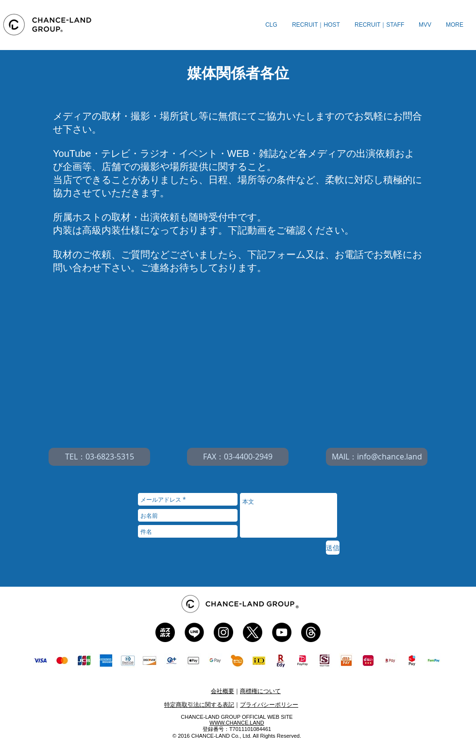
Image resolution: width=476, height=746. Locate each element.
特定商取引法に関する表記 (199, 704)
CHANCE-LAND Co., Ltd (220, 736)
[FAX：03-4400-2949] (238, 457)
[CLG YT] (281, 632)
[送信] (333, 548)
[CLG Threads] (311, 632)
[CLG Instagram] (223, 632)
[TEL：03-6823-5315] (99, 457)
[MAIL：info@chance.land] (376, 457)
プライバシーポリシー (269, 704)
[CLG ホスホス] (165, 632)
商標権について (260, 691)
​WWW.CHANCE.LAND (236, 723)
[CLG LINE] (194, 632)
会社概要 (222, 691)
